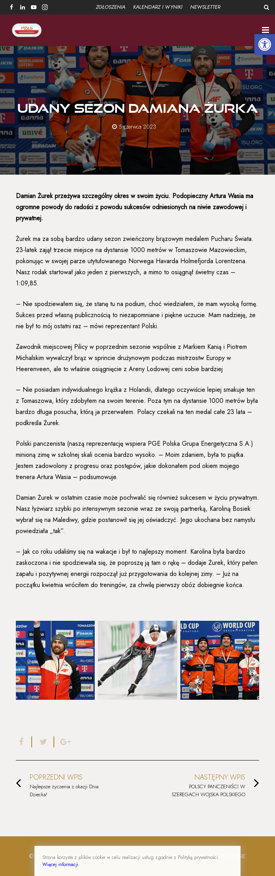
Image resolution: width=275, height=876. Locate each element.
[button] (264, 44)
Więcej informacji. (61, 864)
